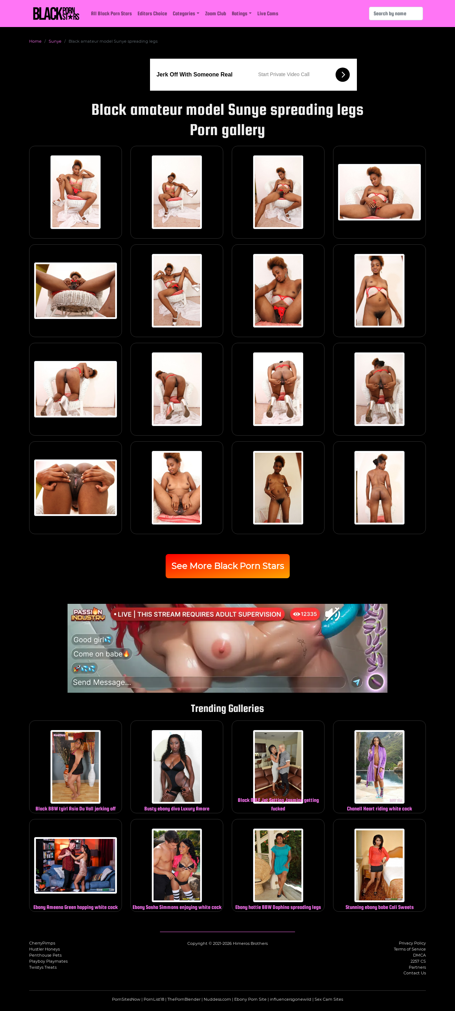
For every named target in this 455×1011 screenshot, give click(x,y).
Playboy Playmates (48, 961)
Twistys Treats (43, 967)
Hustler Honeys (44, 949)
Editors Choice (152, 13)
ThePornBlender (183, 999)
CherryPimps (42, 943)
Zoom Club (215, 13)
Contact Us (414, 972)
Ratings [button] (239, 13)
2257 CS (418, 961)
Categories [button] (184, 13)
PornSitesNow (126, 999)
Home (35, 41)
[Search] (396, 13)
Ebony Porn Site (250, 999)
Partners (417, 967)
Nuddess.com (217, 999)
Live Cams (267, 13)
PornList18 (154, 999)
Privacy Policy (412, 943)
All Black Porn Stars (111, 13)
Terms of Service (410, 949)
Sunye (55, 41)
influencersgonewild (290, 999)
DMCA (419, 955)
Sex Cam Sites (329, 999)
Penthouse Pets (45, 955)
